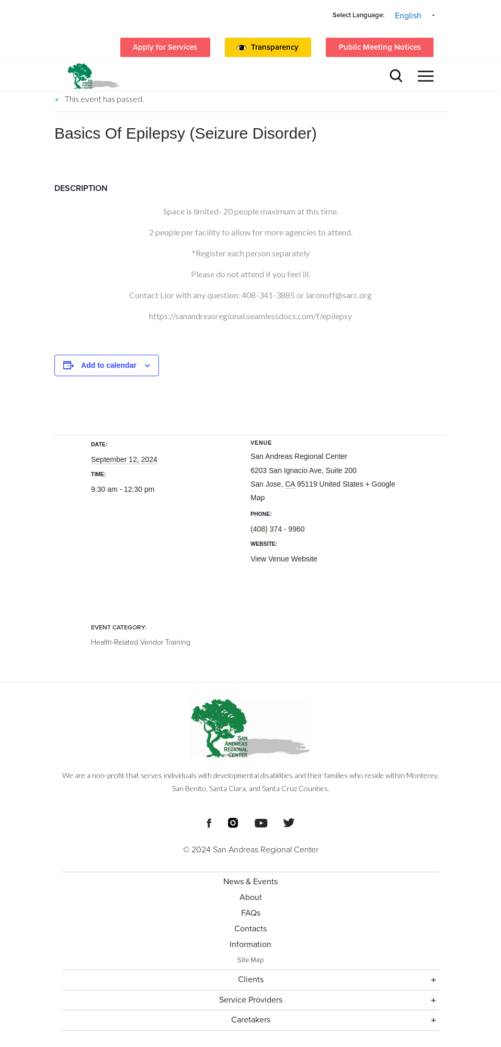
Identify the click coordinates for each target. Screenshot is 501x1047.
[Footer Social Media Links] (209, 822)
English (408, 15)
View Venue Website (284, 559)
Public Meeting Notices (380, 47)
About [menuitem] (251, 897)
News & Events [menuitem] (250, 881)
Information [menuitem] (250, 944)
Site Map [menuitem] (250, 960)
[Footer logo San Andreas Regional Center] (250, 728)
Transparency (275, 47)
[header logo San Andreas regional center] (93, 76)
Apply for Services (165, 47)
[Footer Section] (250, 864)
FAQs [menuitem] (250, 913)
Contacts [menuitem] (250, 929)
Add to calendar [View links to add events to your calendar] (108, 365)
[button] (277, 48)
